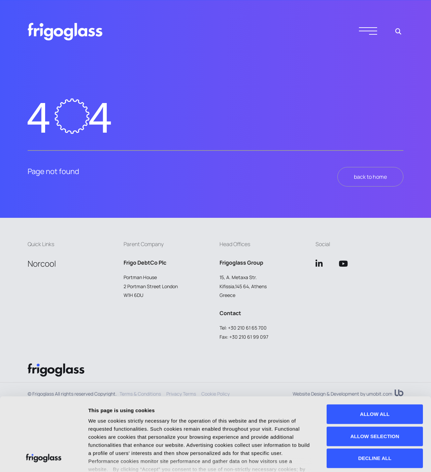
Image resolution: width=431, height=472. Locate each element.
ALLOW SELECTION (375, 368)
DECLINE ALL (375, 390)
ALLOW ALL (375, 345)
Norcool (42, 263)
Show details (104, 459)
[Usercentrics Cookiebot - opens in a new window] (43, 459)
